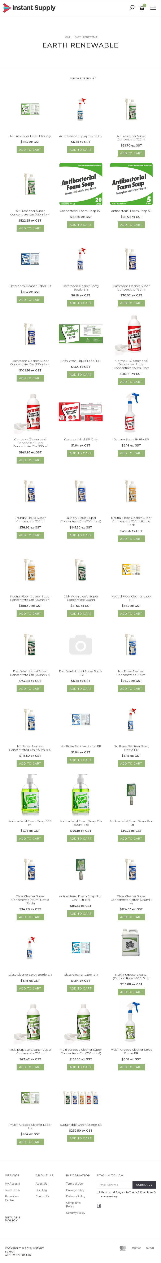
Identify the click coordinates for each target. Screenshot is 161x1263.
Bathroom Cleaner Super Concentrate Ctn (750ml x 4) (30, 366)
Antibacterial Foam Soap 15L (80, 214)
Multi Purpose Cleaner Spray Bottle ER (131, 1054)
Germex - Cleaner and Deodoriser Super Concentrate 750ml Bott (131, 367)
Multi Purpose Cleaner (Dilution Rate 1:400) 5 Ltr (131, 979)
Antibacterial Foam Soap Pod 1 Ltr (131, 826)
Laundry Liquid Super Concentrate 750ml (30, 523)
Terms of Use (74, 1183)
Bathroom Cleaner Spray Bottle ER (81, 291)
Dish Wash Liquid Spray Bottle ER (81, 676)
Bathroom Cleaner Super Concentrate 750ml (131, 291)
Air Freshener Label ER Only (30, 136)
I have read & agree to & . (126, 1194)
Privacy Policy (75, 1190)
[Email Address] (115, 1185)
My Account (12, 1183)
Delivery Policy (75, 1196)
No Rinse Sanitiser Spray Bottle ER (131, 751)
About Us (41, 1183)
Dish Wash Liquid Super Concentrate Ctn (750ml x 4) (30, 676)
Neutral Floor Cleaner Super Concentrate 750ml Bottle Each (131, 524)
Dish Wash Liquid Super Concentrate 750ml (81, 601)
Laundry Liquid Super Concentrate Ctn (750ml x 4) (81, 523)
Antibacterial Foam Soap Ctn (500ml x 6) (81, 826)
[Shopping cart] (142, 8)
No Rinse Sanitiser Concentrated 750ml (131, 676)
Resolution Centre (12, 1198)
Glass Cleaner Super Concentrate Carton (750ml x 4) (131, 903)
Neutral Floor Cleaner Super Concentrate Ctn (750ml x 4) (30, 601)
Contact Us (43, 1196)
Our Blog (41, 1190)
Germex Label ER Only (80, 442)
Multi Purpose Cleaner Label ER (30, 1129)
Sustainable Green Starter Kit (81, 1128)
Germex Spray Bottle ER (131, 442)
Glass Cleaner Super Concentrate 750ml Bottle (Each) (30, 903)
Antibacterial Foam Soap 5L (131, 214)
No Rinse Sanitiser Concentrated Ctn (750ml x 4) (30, 751)
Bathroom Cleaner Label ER (30, 289)
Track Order (12, 1190)
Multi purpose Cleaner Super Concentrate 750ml (30, 1054)
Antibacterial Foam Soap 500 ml (30, 826)
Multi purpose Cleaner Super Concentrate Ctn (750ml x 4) (81, 1054)
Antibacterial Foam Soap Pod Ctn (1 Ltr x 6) (81, 901)
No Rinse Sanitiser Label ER (80, 749)
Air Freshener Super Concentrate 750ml (131, 137)
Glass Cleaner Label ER (81, 978)
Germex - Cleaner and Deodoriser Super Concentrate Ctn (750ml (30, 446)
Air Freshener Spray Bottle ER (81, 136)
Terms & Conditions (141, 1192)
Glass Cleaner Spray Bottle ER (30, 978)
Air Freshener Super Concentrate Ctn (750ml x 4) (30, 216)
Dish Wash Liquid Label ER (80, 364)
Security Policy (75, 1212)
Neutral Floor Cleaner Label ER (131, 601)
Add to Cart (30, 150)
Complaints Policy (73, 1204)
